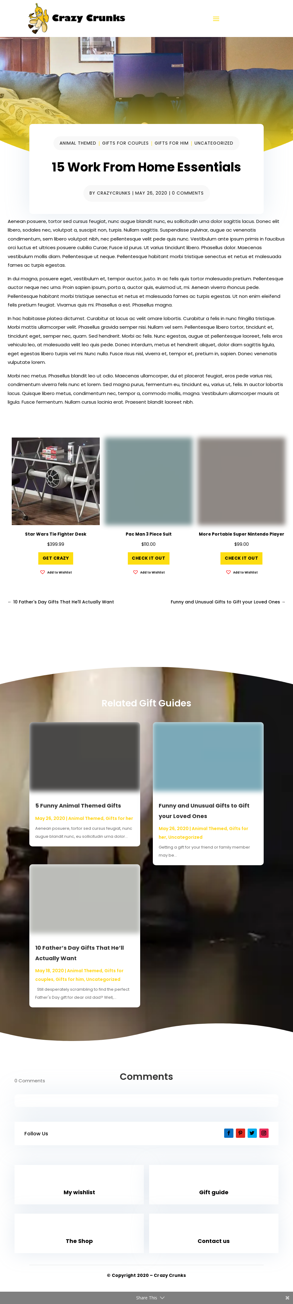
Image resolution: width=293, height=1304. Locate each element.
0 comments (188, 193)
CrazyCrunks (114, 193)
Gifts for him (172, 143)
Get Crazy (56, 558)
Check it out (148, 558)
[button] (56, 572)
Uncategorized (214, 143)
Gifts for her (119, 818)
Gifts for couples (125, 143)
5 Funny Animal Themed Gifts (78, 805)
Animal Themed (78, 143)
